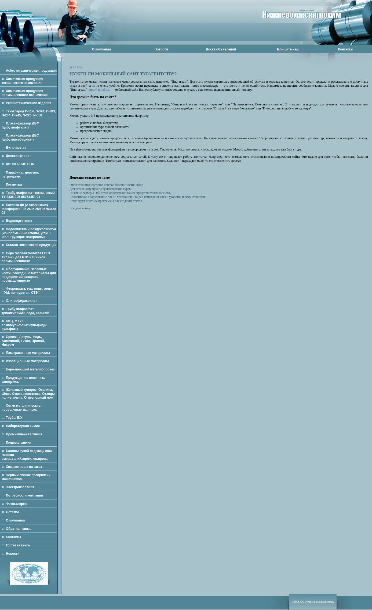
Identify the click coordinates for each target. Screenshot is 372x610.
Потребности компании (24, 495)
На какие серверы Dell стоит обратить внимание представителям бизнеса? (120, 193)
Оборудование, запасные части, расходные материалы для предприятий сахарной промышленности (29, 274)
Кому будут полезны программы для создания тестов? (106, 201)
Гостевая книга (18, 545)
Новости (161, 49)
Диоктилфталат (18, 156)
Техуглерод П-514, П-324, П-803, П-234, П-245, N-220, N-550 (29, 113)
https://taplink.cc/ (99, 89)
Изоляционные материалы (27, 361)
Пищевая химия (18, 442)
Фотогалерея (16, 504)
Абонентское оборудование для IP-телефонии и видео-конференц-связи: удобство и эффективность (138, 197)
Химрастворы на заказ (24, 467)
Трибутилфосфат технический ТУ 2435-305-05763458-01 (28, 195)
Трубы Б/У (14, 418)
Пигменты (14, 184)
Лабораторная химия (23, 426)
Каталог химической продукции (31, 245)
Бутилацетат (16, 147)
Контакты (345, 49)
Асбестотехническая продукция (31, 70)
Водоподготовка (19, 221)
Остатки (12, 512)
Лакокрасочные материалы (28, 353)
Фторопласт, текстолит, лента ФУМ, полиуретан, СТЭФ (27, 291)
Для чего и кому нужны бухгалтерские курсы (100, 189)
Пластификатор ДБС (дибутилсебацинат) (20, 137)
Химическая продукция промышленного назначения (25, 93)
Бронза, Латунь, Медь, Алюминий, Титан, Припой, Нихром (23, 341)
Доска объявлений (221, 49)
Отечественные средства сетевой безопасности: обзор (106, 185)
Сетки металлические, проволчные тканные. (21, 407)
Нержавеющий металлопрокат (30, 369)
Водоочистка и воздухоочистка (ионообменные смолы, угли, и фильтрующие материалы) (29, 233)
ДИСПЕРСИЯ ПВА (20, 164)
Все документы (80, 208)
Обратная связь (18, 529)
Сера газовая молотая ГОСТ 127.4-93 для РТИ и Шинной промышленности (26, 257)
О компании (101, 49)
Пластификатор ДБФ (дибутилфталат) (20, 125)
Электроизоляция (20, 487)
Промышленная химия (24, 434)
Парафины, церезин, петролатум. (20, 174)
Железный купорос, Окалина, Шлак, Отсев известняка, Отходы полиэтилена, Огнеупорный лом (28, 393)
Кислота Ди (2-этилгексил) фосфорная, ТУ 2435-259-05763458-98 (29, 209)
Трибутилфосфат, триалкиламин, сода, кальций (25, 311)
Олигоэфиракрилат (21, 301)
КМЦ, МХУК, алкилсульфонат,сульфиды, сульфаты (25, 325)
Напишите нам (287, 49)
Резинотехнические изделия (28, 103)
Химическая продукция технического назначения (22, 81)
